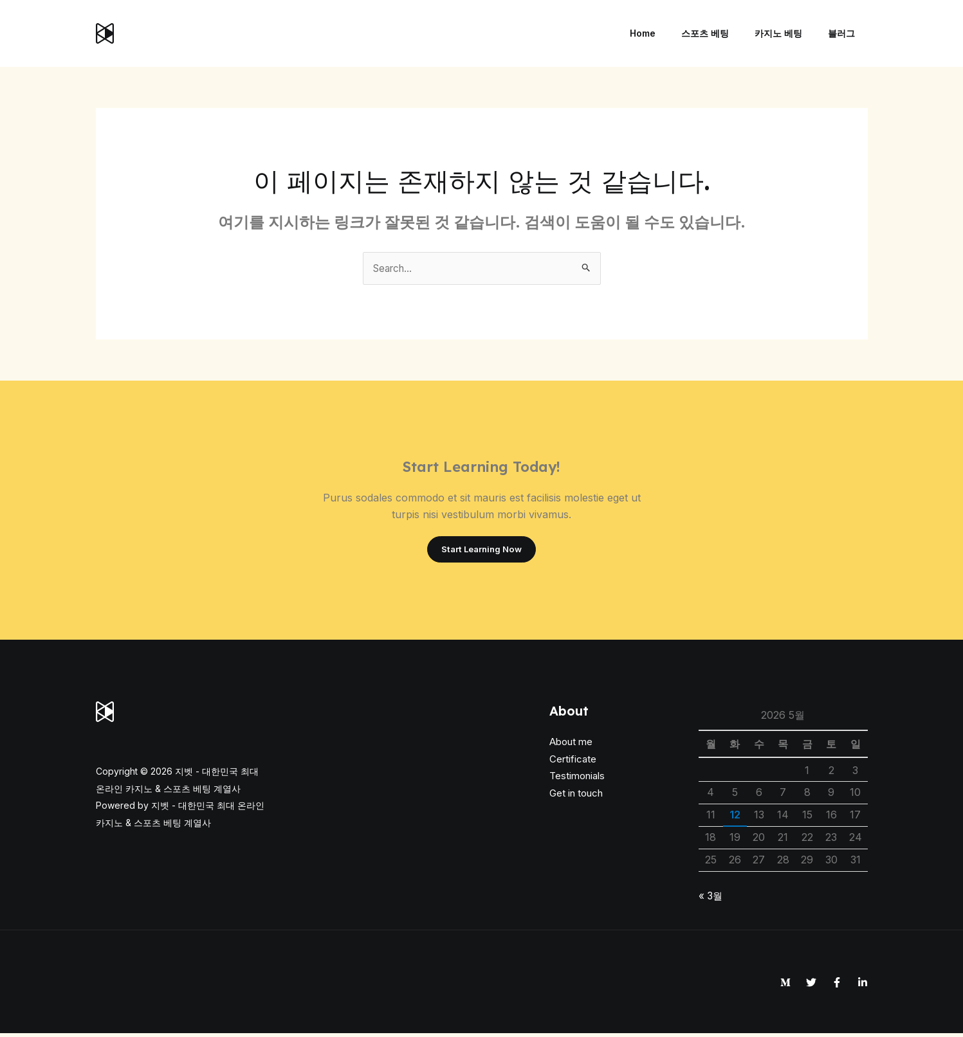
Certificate (572, 762)
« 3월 (711, 898)
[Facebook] (837, 986)
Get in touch (576, 796)
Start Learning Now (481, 551)
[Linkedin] (863, 986)
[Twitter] (811, 986)
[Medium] (785, 986)
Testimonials (577, 779)
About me (570, 745)
